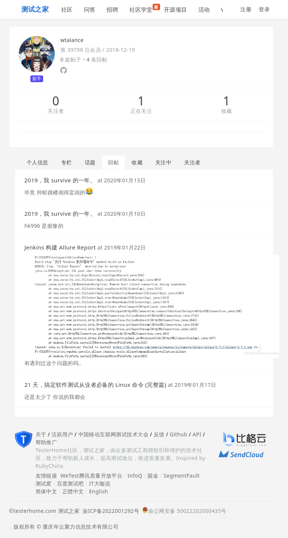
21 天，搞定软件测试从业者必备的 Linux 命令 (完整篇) (95, 384)
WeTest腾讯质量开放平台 (91, 475)
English (98, 491)
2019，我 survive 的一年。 (60, 180)
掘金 (152, 475)
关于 (41, 434)
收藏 (226, 111)
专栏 (66, 162)
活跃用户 (62, 434)
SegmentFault (182, 475)
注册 (245, 9)
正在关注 (141, 111)
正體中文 (73, 491)
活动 (204, 9)
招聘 (112, 9)
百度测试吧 (70, 483)
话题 (90, 162)
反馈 (159, 434)
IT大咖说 (99, 483)
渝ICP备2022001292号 (109, 510)
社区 (67, 9)
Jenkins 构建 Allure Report (60, 247)
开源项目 (175, 9)
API (196, 434)
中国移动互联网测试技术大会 (113, 434)
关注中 (163, 162)
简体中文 (46, 491)
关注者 (56, 111)
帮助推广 (46, 442)
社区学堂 (143, 8)
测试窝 (44, 483)
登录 (264, 9)
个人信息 (37, 162)
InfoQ (135, 475)
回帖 (113, 162)
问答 (90, 9)
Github (178, 434)
